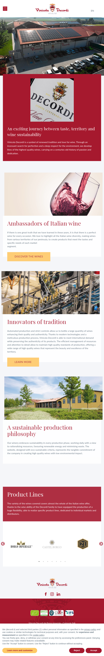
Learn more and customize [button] (20, 650)
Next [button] (101, 557)
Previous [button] (3, 557)
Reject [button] (77, 650)
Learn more (23, 361)
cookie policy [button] (38, 635)
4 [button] (52, 574)
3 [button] (47, 574)
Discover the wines (29, 256)
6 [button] (60, 574)
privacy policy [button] (90, 629)
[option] (21, 556)
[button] (5, 8)
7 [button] (65, 574)
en (92, 10)
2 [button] (43, 574)
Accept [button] (93, 650)
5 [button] (56, 574)
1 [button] (39, 574)
